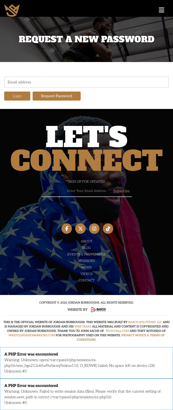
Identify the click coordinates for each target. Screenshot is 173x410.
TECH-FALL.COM (117, 331)
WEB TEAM (82, 326)
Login (17, 96)
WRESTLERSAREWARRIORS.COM (31, 335)
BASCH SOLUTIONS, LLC (145, 322)
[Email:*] (86, 191)
